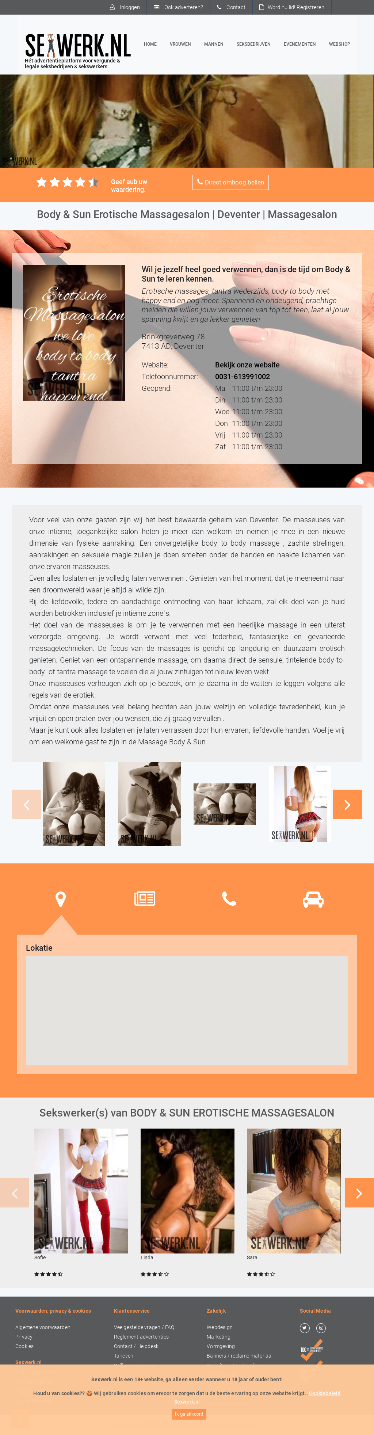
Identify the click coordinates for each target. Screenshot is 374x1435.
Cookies (24, 1346)
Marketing (218, 1337)
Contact (231, 7)
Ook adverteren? (178, 7)
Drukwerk (218, 1385)
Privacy (24, 1337)
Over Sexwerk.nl (33, 1382)
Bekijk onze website (247, 364)
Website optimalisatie (232, 1366)
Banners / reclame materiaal (239, 1356)
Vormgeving (221, 1346)
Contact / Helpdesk (136, 1346)
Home (152, 44)
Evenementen (300, 44)
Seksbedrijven (254, 44)
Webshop (339, 44)
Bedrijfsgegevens (35, 1373)
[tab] (61, 899)
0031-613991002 (242, 376)
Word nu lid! (291, 7)
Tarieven (124, 1356)
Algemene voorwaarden (42, 1327)
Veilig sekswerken (134, 1366)
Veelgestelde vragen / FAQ (144, 1327)
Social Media (221, 1375)
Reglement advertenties (141, 1337)
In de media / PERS (37, 1392)
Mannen (214, 44)
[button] (347, 804)
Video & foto (221, 1394)
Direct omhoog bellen (230, 182)
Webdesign (220, 1327)
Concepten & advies (230, 1404)
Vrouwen (180, 44)
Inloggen (125, 7)
